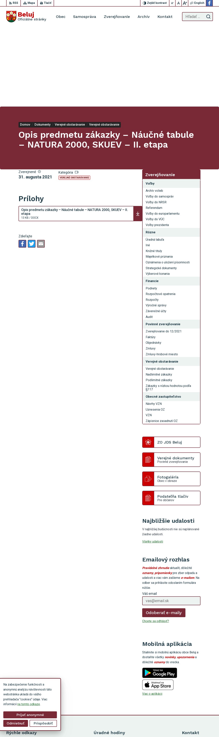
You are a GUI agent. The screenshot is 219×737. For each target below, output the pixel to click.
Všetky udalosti (152, 462)
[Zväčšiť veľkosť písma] (185, 3)
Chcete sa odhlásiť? (155, 541)
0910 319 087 (191, 689)
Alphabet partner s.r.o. (96, 727)
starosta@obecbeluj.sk (197, 694)
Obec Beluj (144, 727)
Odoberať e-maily (164, 532)
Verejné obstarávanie (74, 98)
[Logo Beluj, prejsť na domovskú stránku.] (26, 16)
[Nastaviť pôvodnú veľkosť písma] (179, 3)
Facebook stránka (194, 698)
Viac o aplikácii (152, 614)
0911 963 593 (191, 685)
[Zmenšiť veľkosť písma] (172, 3)
